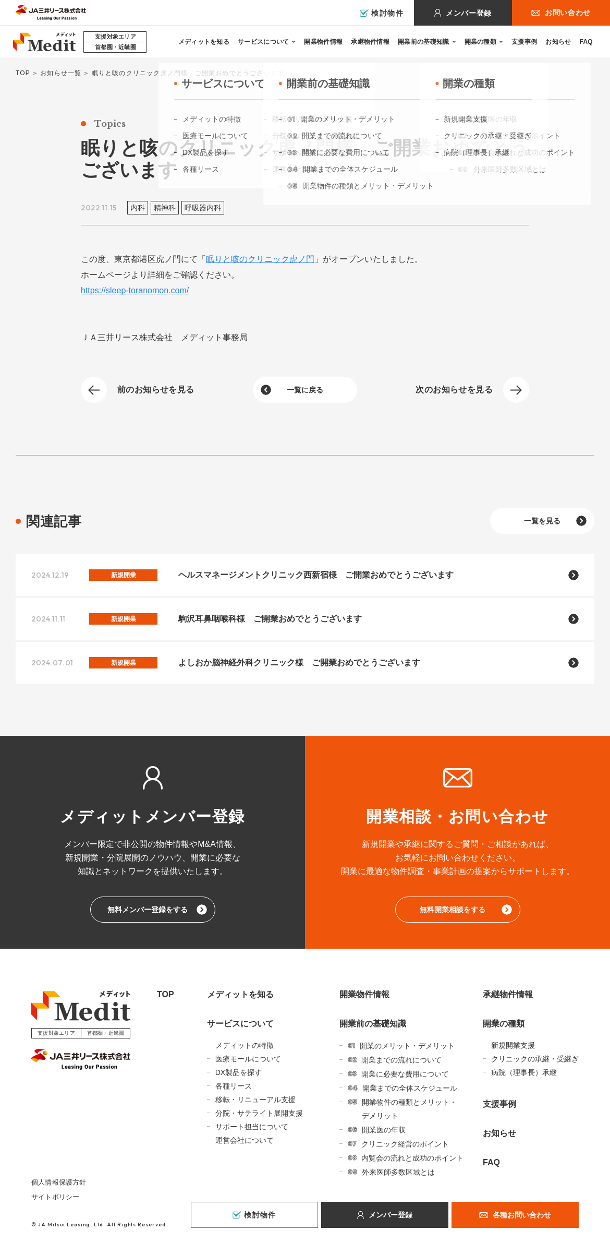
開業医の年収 (384, 1130)
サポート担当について (251, 1126)
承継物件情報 (370, 41)
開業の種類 (481, 41)
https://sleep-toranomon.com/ (135, 290)
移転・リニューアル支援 (255, 1099)
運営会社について (244, 1140)
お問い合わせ (568, 12)
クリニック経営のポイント (405, 1144)
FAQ (586, 41)
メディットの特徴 (244, 1045)
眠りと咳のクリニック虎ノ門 (260, 259)
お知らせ (558, 41)
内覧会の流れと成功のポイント (412, 1158)
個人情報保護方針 (58, 1182)
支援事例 (524, 41)
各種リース (233, 1086)
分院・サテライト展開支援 (259, 1113)
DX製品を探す (238, 1072)
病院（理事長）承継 (524, 1072)
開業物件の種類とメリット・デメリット (409, 1109)
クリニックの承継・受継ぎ (535, 1059)
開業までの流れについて (401, 1060)
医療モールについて (248, 1059)
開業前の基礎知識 (423, 41)
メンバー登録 (469, 13)
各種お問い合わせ (522, 1215)
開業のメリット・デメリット (407, 1046)
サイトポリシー (55, 1197)
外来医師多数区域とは (398, 1172)
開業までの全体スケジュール (409, 1088)
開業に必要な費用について (405, 1074)
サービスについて (263, 41)
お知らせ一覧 (60, 73)
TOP (23, 73)
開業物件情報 (323, 41)
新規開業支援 (513, 1045)
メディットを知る (203, 41)
